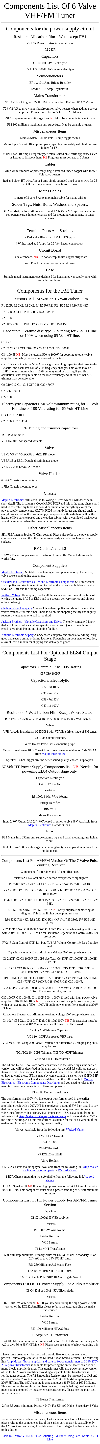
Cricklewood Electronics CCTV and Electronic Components (37, 582)
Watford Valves (10, 595)
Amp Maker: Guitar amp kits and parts (42, 1116)
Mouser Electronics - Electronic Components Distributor (47, 1080)
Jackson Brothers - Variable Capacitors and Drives (31, 621)
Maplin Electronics (12, 500)
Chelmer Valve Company (16, 608)
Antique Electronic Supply (17, 635)
